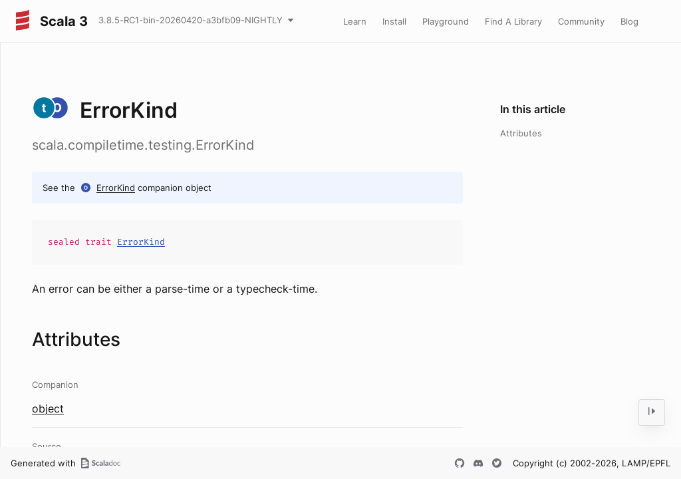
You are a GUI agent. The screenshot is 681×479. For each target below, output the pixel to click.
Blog (629, 21)
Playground (445, 21)
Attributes (521, 133)
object (48, 408)
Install (394, 21)
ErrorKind (115, 187)
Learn (354, 21)
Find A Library (513, 21)
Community (581, 21)
